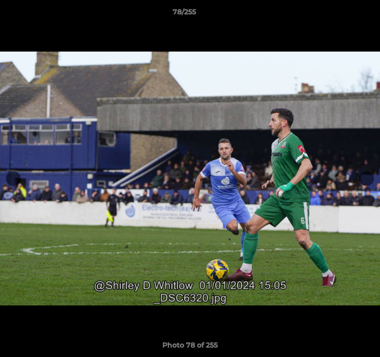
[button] (344, 14)
